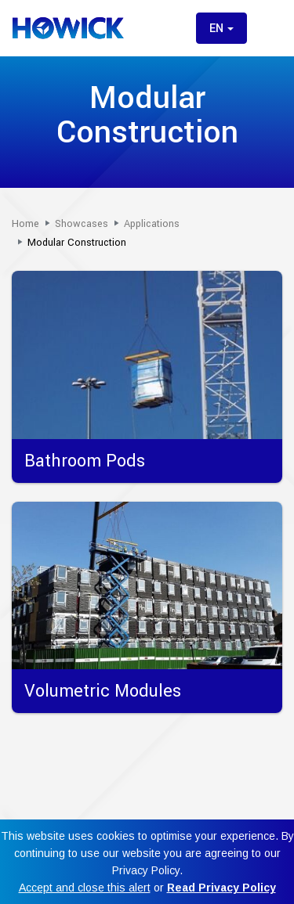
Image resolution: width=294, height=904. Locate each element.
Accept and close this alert (85, 887)
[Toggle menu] (269, 28)
